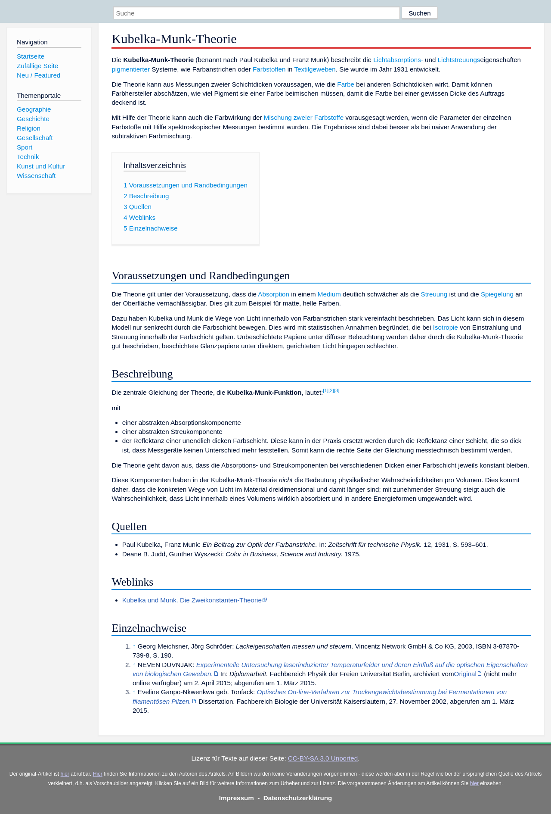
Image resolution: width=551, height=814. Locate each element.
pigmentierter (130, 69)
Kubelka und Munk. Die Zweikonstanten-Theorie (192, 600)
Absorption (273, 294)
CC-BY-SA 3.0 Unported (323, 758)
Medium (329, 294)
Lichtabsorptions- (398, 59)
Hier (97, 774)
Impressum (236, 798)
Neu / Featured (38, 75)
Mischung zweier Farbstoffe (304, 117)
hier (65, 774)
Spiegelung (497, 294)
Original (465, 673)
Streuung (434, 294)
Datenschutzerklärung (297, 798)
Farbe (345, 84)
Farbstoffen (269, 69)
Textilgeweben (314, 69)
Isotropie (445, 327)
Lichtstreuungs (459, 59)
